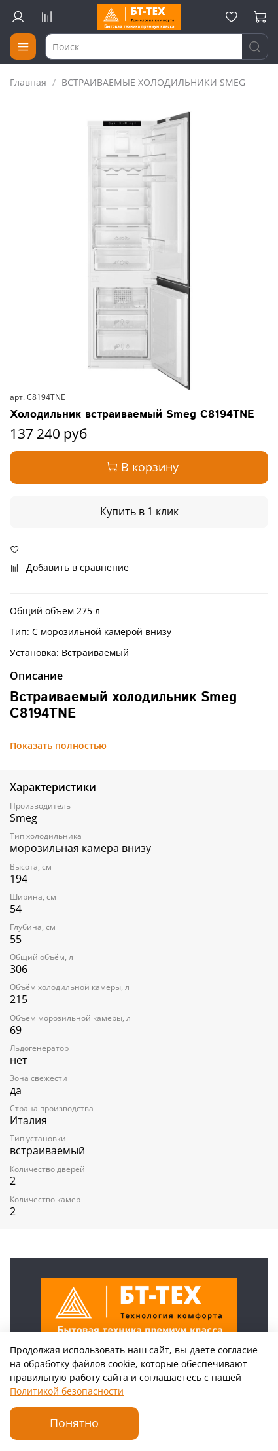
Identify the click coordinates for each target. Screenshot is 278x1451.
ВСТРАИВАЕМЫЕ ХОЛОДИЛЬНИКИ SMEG (153, 82)
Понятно (74, 1423)
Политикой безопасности (67, 1391)
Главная (28, 82)
